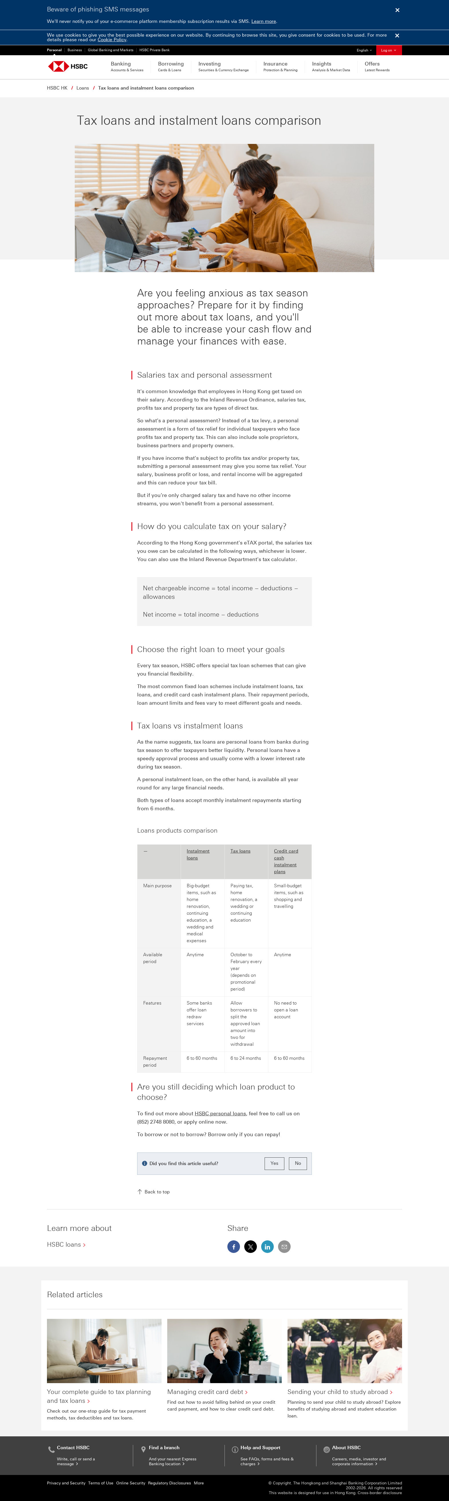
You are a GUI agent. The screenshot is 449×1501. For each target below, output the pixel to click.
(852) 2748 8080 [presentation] (155, 1122)
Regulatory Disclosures (169, 1483)
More (199, 1483)
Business (75, 50)
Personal (54, 50)
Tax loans (241, 851)
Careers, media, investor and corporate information (359, 1461)
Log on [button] (389, 50)
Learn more (263, 21)
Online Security (130, 1483)
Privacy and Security (66, 1483)
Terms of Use (100, 1483)
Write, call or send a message (76, 1461)
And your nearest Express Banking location (172, 1461)
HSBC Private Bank (154, 50)
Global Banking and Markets (110, 50)
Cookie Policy (112, 39)
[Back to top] (224, 1192)
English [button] (366, 48)
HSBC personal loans (220, 1113)
